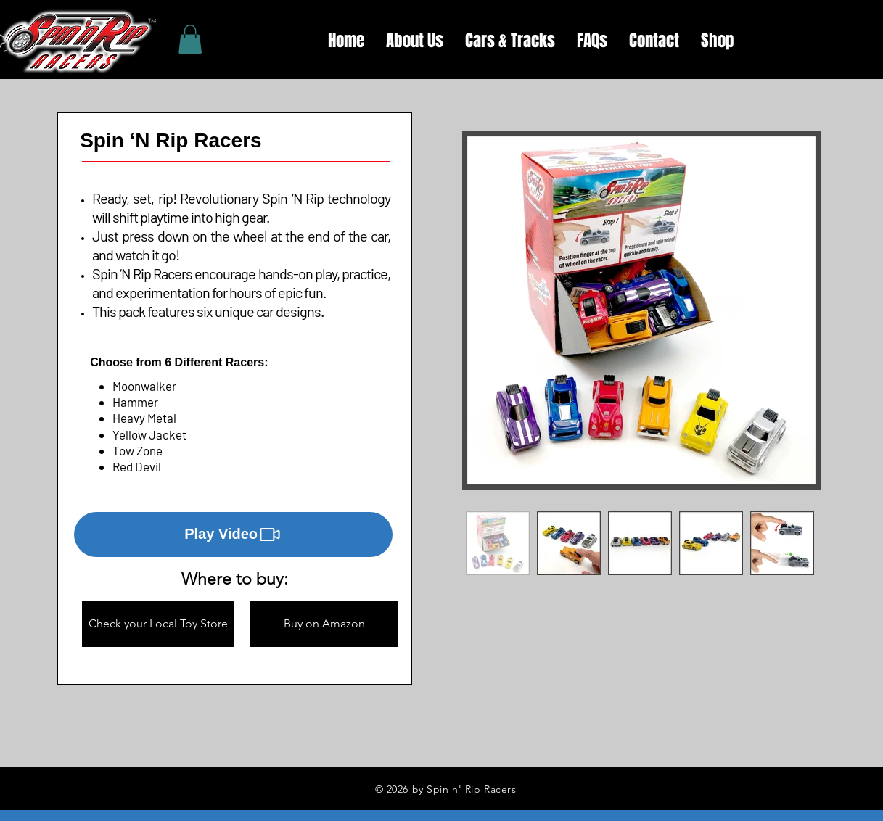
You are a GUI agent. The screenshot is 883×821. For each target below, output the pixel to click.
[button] (233, 534)
